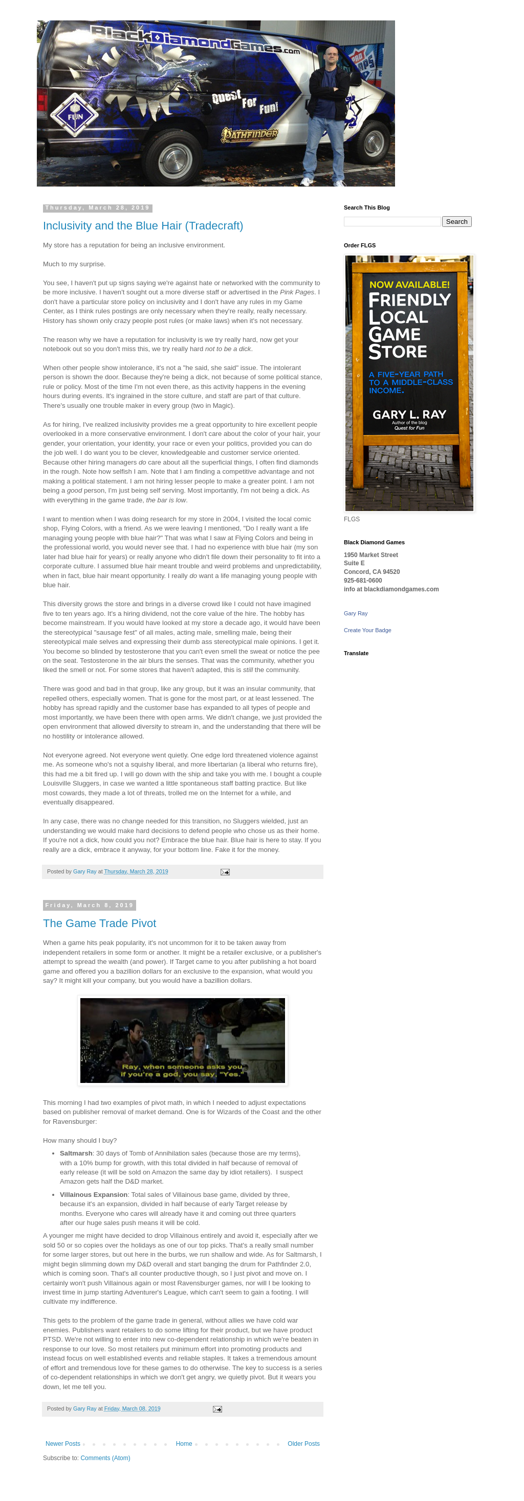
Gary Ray (355, 613)
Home (184, 1443)
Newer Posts (63, 1443)
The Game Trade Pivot (99, 923)
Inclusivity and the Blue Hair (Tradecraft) (143, 225)
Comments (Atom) (105, 1458)
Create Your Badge (367, 630)
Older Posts (304, 1443)
